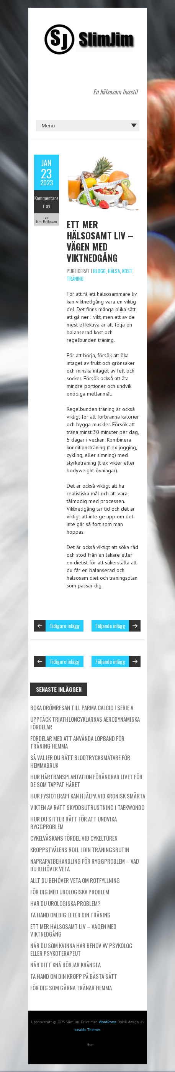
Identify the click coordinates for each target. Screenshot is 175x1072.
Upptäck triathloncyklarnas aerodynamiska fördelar (85, 723)
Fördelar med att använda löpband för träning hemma (77, 742)
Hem (91, 1044)
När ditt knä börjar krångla (65, 964)
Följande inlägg (110, 626)
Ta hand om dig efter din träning (70, 914)
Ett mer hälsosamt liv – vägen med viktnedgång (100, 240)
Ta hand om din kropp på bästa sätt (73, 976)
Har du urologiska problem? (65, 903)
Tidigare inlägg (64, 626)
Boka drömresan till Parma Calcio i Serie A (81, 707)
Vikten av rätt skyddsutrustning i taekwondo (87, 807)
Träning (75, 278)
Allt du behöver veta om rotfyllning (75, 880)
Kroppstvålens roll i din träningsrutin (79, 849)
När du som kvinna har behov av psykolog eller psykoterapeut (81, 949)
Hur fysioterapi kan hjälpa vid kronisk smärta (87, 796)
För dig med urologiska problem (69, 891)
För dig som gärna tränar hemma (71, 987)
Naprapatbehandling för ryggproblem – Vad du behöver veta (84, 865)
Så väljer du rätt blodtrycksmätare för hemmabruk (80, 761)
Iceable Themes (87, 1029)
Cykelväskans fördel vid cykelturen (74, 838)
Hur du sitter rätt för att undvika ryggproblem (73, 823)
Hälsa (114, 271)
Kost (127, 271)
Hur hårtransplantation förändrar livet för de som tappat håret (86, 780)
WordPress (107, 1021)
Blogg (99, 271)
